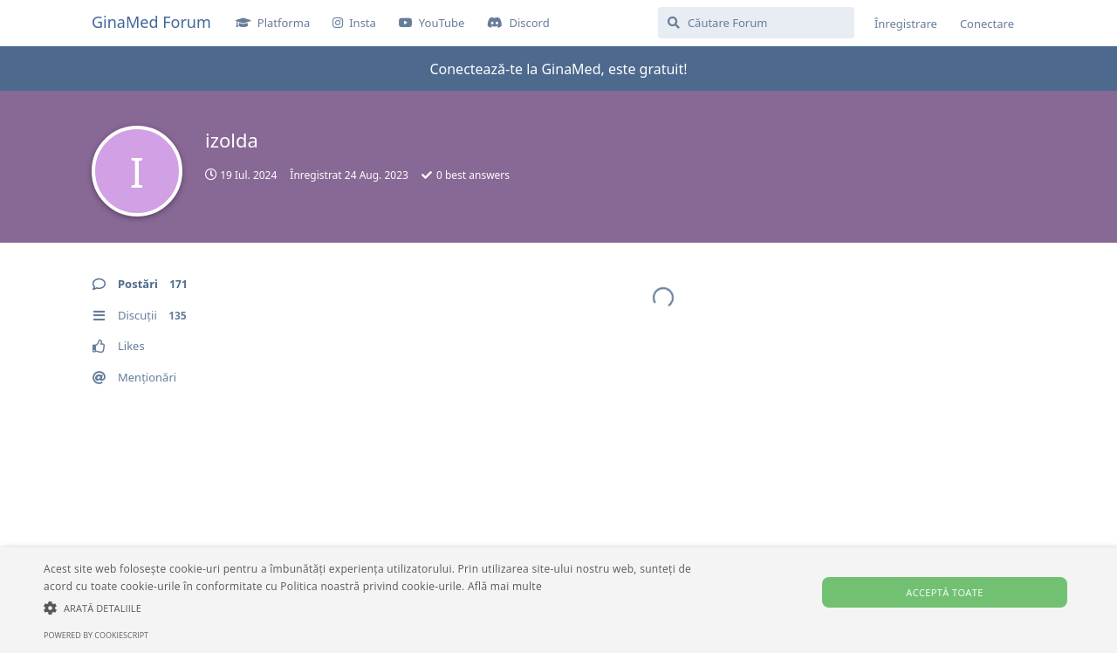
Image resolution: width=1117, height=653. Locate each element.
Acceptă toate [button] (944, 592)
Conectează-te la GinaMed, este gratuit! (558, 69)
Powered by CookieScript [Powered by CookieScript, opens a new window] (96, 635)
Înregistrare (905, 23)
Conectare (987, 23)
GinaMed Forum (151, 21)
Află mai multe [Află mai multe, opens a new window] (505, 586)
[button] (378, 607)
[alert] (558, 600)
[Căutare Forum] (756, 22)
